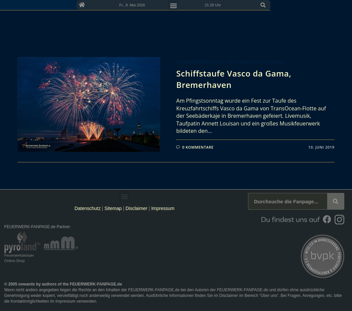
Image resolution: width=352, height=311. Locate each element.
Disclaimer (136, 208)
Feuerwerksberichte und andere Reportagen (229, 62)
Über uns (269, 295)
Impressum (162, 208)
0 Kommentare (198, 147)
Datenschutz (87, 208)
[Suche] (335, 201)
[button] (340, 17)
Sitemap (113, 208)
